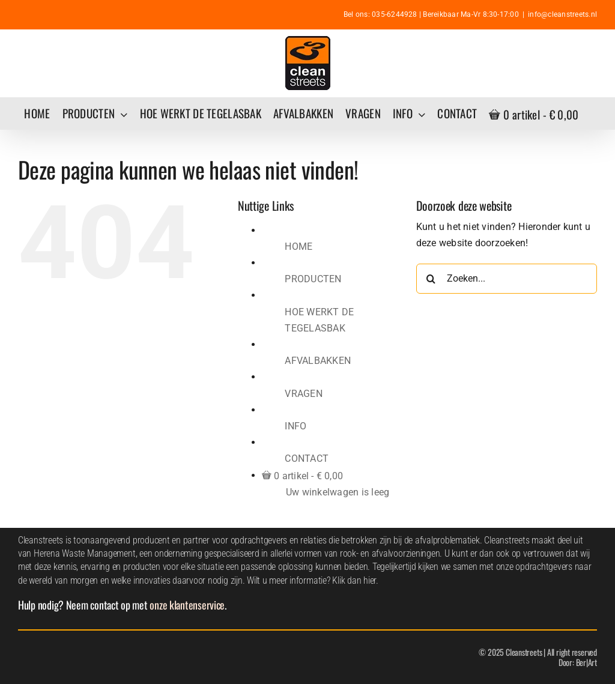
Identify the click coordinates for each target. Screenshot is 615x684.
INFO (295, 426)
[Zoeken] (431, 279)
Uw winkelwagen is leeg (337, 492)
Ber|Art (587, 662)
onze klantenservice (187, 605)
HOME (298, 246)
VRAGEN (303, 393)
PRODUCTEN (313, 279)
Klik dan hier (354, 580)
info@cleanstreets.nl (562, 14)
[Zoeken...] (506, 279)
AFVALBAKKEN (318, 360)
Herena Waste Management (84, 553)
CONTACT (307, 458)
